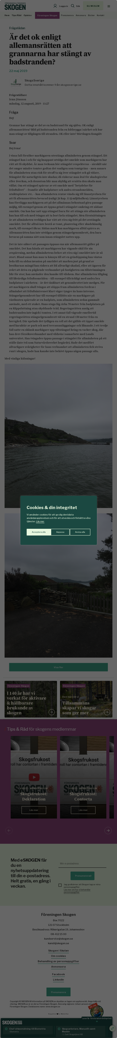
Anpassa (35, 531)
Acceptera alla (79, 531)
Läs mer (40, 521)
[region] (58, 519)
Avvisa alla (55, 531)
